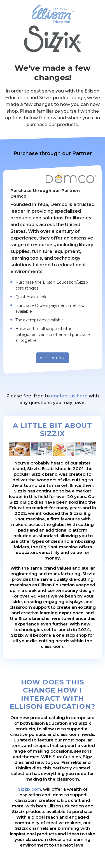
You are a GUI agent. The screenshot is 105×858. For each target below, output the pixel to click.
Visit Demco (52, 357)
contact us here (69, 396)
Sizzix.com (29, 789)
